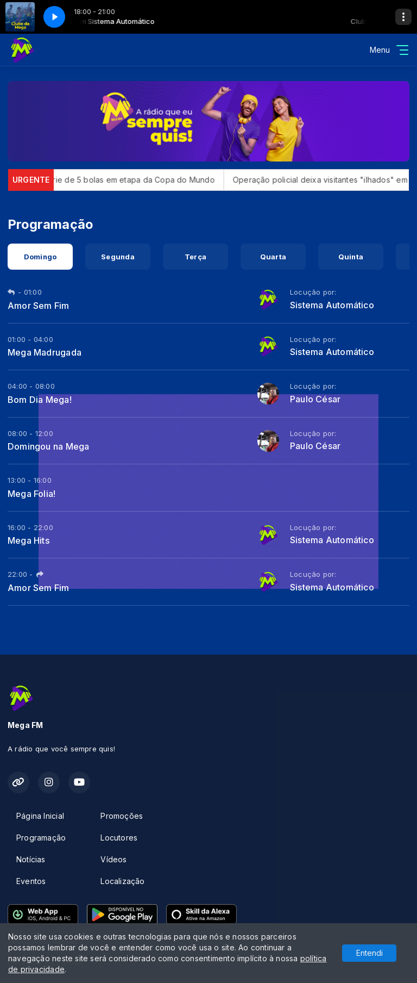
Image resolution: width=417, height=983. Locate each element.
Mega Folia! (31, 493)
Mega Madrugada (44, 352)
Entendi (369, 952)
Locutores (118, 837)
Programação (41, 837)
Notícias (31, 859)
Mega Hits (29, 540)
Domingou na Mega (48, 446)
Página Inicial (40, 815)
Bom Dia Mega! (40, 399)
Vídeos (113, 859)
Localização (122, 881)
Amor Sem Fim (39, 305)
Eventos (31, 881)
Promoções (121, 815)
